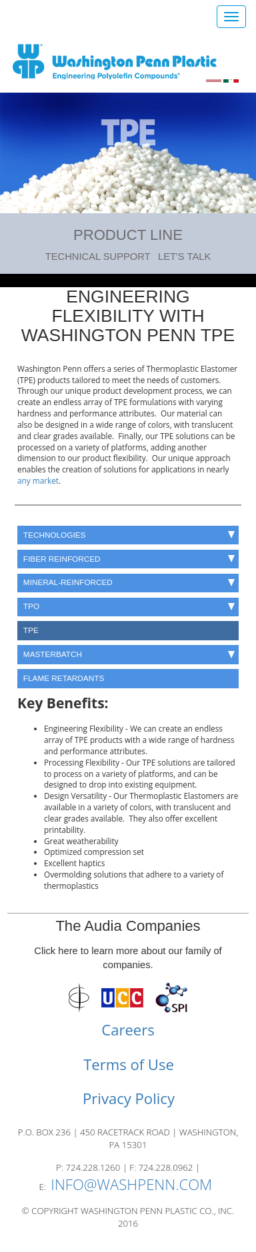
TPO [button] (129, 606)
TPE (31, 630)
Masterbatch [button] (129, 654)
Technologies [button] (129, 534)
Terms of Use (128, 1064)
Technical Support (98, 256)
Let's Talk (184, 256)
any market (38, 480)
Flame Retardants (63, 678)
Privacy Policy (129, 1098)
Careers (128, 1029)
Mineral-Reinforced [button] (129, 582)
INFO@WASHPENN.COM (131, 1184)
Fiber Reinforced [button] (129, 558)
